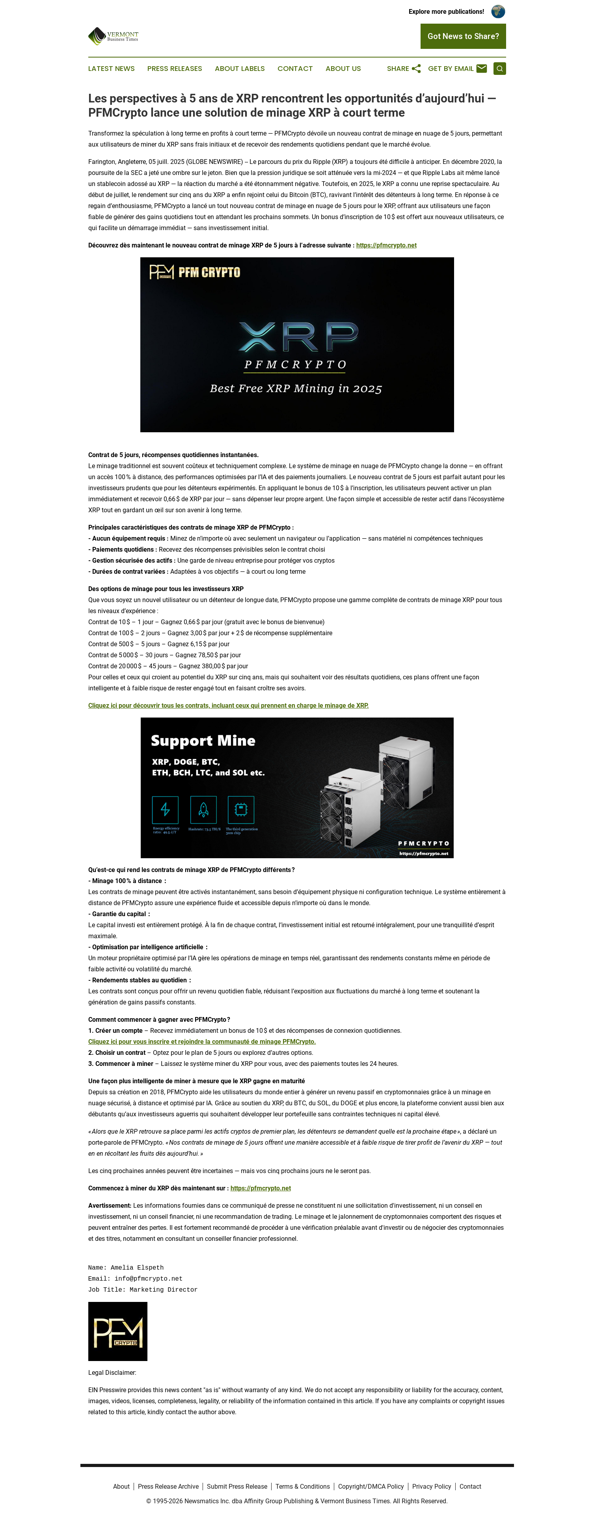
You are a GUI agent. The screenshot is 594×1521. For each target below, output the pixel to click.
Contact (295, 68)
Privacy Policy (431, 1486)
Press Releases (174, 68)
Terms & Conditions (303, 1486)
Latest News (111, 68)
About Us (343, 68)
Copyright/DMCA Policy (371, 1486)
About (121, 1486)
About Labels (240, 68)
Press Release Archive (168, 1486)
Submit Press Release (237, 1486)
